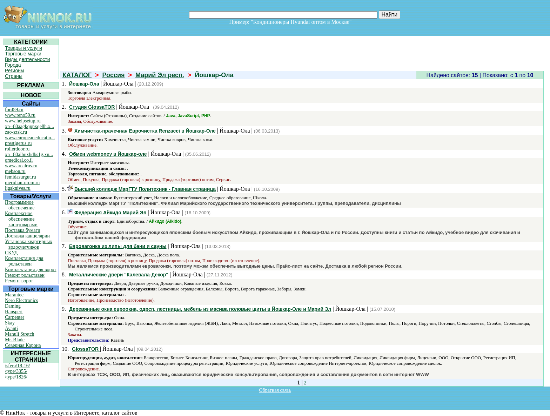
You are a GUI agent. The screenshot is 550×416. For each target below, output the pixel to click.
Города (13, 65)
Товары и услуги (23, 48)
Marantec (14, 294)
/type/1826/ (16, 377)
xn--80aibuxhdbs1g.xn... (29, 154)
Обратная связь (275, 390)
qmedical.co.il (19, 160)
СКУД (11, 252)
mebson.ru (15, 171)
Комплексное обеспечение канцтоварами (21, 219)
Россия (113, 75)
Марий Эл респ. (159, 75)
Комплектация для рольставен (24, 261)
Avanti (11, 328)
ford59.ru (14, 109)
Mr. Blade (15, 339)
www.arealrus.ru (21, 165)
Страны (13, 76)
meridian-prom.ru (22, 182)
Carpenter (14, 317)
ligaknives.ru (18, 188)
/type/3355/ (16, 371)
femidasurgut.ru (20, 177)
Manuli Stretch (19, 334)
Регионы (14, 70)
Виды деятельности (27, 59)
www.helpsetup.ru (23, 120)
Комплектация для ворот (30, 269)
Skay (10, 323)
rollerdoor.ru (17, 149)
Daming (13, 306)
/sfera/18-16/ (17, 365)
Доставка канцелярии (27, 236)
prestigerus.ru (18, 143)
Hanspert (14, 311)
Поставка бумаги (22, 230)
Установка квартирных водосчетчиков (28, 244)
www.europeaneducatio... (30, 137)
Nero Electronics (21, 300)
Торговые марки (23, 53)
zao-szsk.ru (16, 132)
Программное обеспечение (20, 205)
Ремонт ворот (19, 280)
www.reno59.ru (20, 115)
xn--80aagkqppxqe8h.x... (29, 126)
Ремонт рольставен (25, 275)
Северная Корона (23, 345)
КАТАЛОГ (77, 75)
